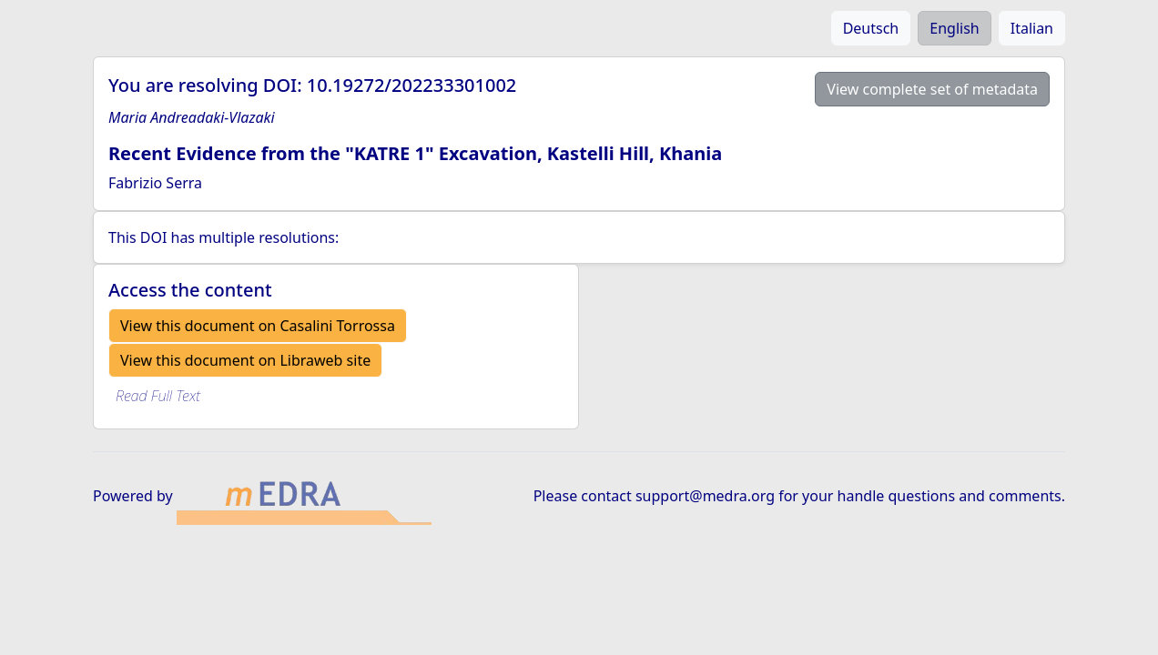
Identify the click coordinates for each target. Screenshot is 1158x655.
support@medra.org (705, 496)
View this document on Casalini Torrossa (257, 326)
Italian (1032, 28)
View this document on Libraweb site (245, 360)
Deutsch (871, 28)
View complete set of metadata (932, 89)
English (954, 28)
